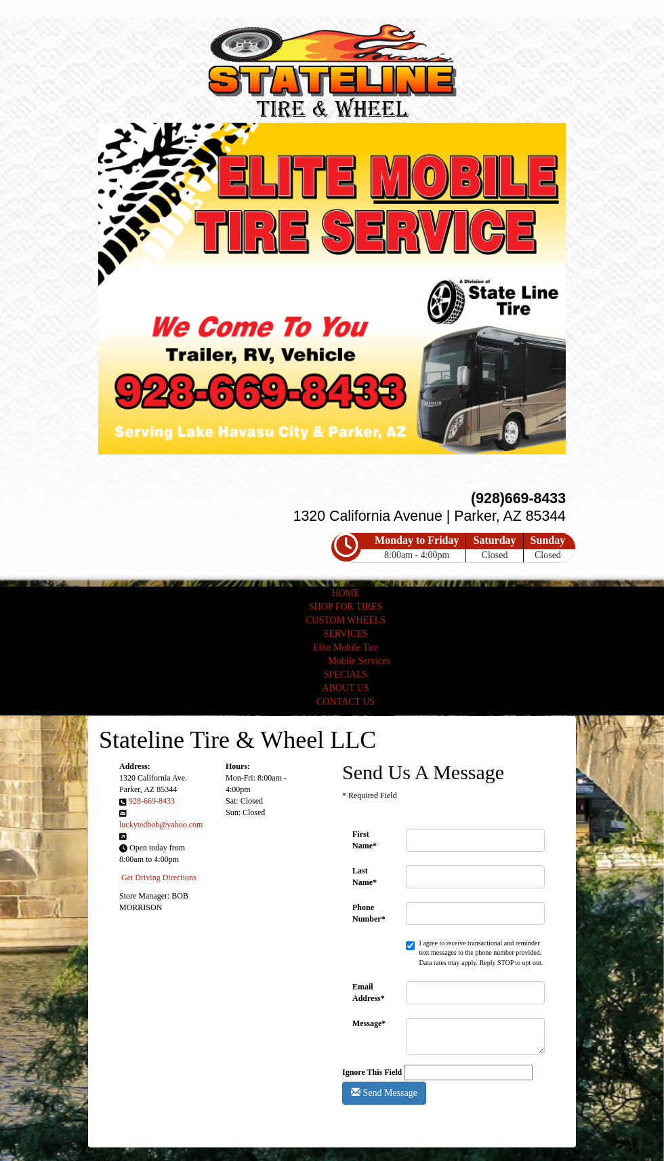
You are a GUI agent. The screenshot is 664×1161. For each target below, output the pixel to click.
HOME (345, 593)
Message (369, 1023)
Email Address (368, 992)
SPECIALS (346, 674)
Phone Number (369, 913)
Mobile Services (359, 661)
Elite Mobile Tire (345, 647)
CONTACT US (345, 701)
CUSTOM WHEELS (346, 620)
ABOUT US (345, 688)
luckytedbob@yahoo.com (161, 824)
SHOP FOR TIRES (345, 607)
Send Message (384, 1092)
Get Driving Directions (158, 877)
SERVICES (345, 634)
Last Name (364, 876)
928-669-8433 (152, 801)
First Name (364, 839)
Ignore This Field (372, 1072)
